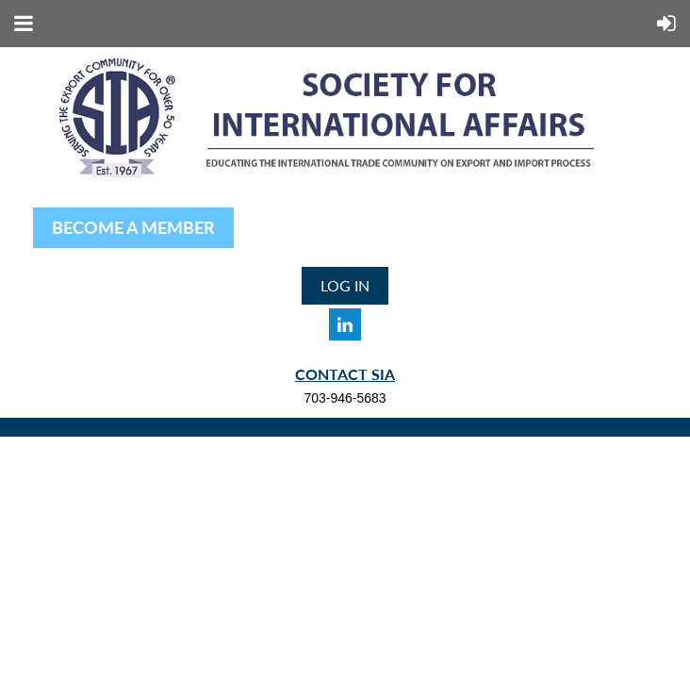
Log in (345, 285)
